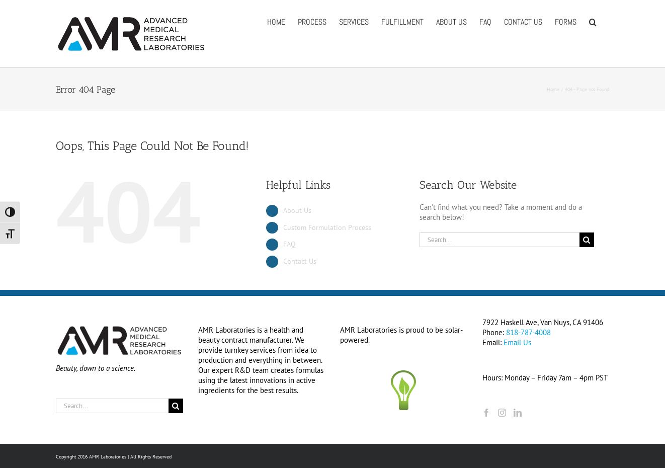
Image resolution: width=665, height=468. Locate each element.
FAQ (289, 244)
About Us (297, 210)
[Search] (586, 239)
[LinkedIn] (518, 413)
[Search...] (499, 239)
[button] (593, 21)
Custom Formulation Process (327, 227)
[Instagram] (502, 413)
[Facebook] (486, 413)
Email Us (517, 342)
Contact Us (299, 261)
